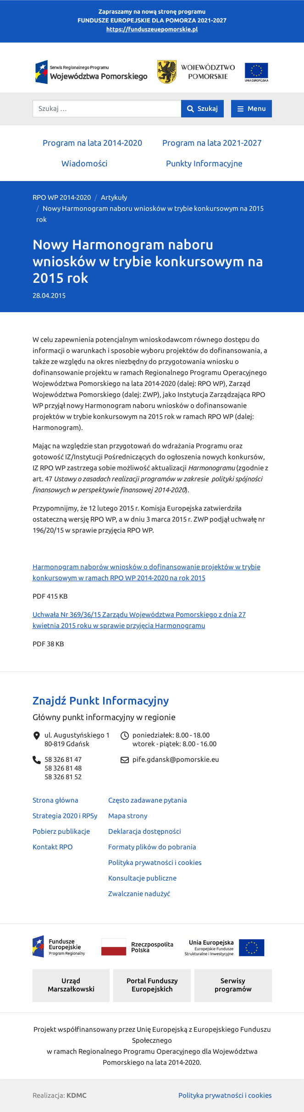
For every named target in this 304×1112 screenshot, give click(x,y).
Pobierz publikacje (61, 831)
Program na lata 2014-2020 (92, 142)
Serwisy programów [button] (233, 985)
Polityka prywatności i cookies (155, 862)
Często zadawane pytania (147, 800)
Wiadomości (84, 163)
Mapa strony (127, 816)
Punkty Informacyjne (204, 163)
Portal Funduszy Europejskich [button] (152, 985)
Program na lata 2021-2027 (212, 142)
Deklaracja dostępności (144, 831)
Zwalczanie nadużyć (139, 893)
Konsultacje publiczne (142, 878)
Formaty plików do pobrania (152, 847)
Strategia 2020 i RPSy (65, 816)
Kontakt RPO (53, 847)
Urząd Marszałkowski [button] (71, 985)
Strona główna (55, 800)
